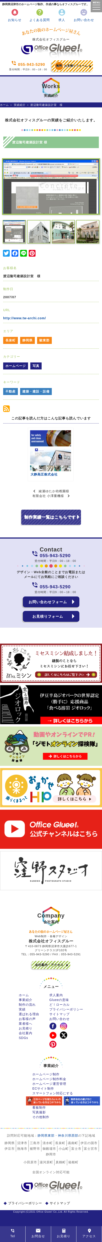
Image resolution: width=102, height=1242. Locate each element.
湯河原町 (46, 1162)
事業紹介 (25, 1000)
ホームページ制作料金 (49, 1079)
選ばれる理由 (29, 1014)
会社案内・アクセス (49, 965)
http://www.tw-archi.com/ (24, 318)
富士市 (76, 1148)
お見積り (25, 1028)
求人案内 (56, 995)
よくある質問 (39, 15)
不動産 (10, 391)
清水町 (48, 1143)
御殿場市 (49, 1148)
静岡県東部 (46, 1135)
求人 (62, 15)
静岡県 (27, 340)
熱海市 (22, 1148)
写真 (36, 366)
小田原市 (30, 1162)
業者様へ (25, 1023)
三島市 (35, 1143)
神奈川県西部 (68, 1135)
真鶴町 (61, 1162)
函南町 (73, 1143)
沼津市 (22, 1143)
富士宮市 (90, 1148)
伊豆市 (10, 1148)
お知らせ (14, 15)
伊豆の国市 (89, 1143)
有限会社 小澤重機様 (48, 496)
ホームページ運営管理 (49, 1084)
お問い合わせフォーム (47, 602)
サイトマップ (59, 1014)
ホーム (4, 104)
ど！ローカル (59, 1004)
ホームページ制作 (45, 1074)
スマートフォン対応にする (52, 1093)
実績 (22, 1009)
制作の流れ (27, 1004)
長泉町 (10, 340)
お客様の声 (27, 1019)
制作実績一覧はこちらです (50, 517)
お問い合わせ (84, 15)
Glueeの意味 (59, 1000)
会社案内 (25, 1033)
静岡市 (51, 1154)
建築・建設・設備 (36, 391)
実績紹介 (20, 104)
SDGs (23, 1038)
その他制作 (40, 1117)
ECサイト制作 (43, 1088)
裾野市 (35, 1148)
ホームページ (15, 366)
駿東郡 (44, 340)
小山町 (64, 1148)
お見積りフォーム (71, 66)
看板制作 (39, 1107)
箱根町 (73, 1162)
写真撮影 (39, 1112)
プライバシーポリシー (66, 1009)
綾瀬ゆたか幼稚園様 (54, 491)
